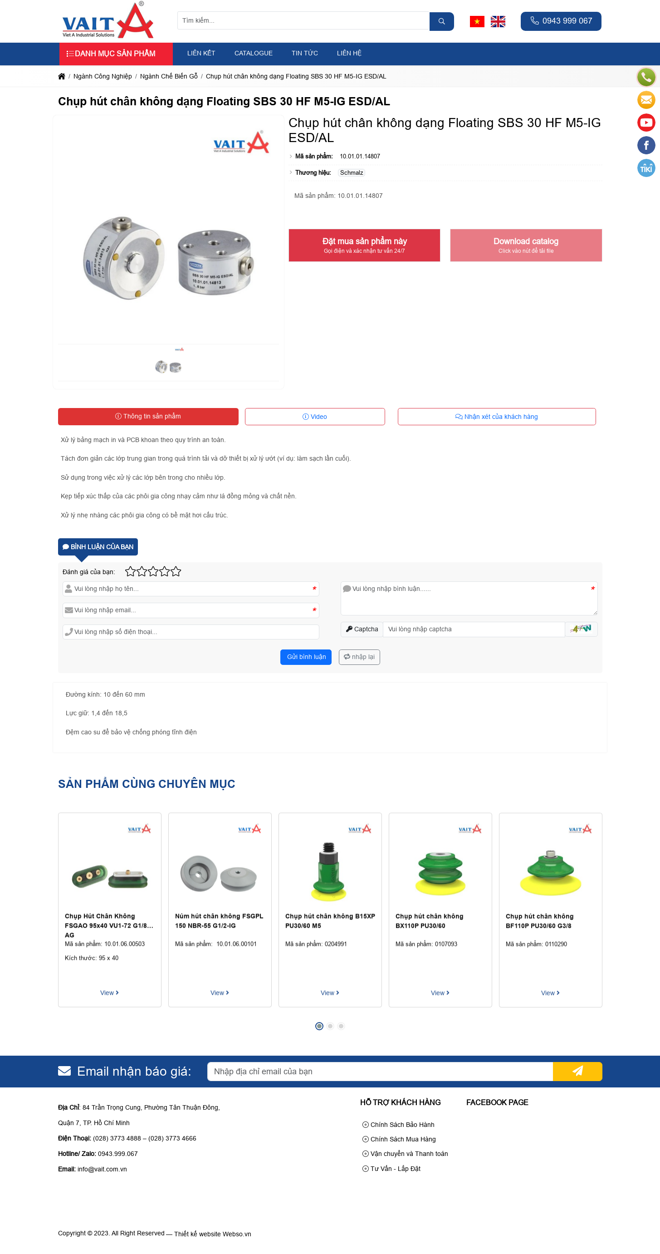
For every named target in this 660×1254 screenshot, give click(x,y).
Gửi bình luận (305, 656)
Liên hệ (349, 53)
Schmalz (351, 172)
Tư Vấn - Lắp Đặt (391, 1168)
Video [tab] (315, 416)
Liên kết (201, 53)
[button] (581, 629)
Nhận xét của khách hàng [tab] (496, 416)
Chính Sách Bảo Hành (398, 1124)
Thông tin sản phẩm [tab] (148, 416)
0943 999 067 (561, 20)
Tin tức (305, 53)
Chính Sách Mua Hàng (399, 1139)
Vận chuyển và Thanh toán (405, 1153)
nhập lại (359, 656)
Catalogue (254, 53)
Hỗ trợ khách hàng (400, 1102)
